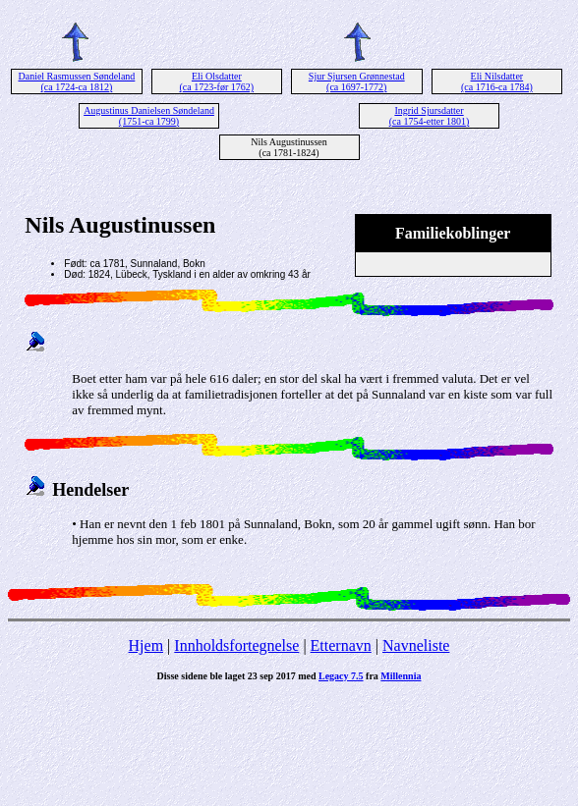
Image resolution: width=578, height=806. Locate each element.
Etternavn (341, 645)
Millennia (400, 676)
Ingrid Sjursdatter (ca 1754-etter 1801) (429, 116)
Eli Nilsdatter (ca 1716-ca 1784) (497, 81)
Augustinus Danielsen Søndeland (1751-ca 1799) (149, 116)
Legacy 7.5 (341, 676)
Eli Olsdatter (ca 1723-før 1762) (217, 81)
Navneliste (415, 645)
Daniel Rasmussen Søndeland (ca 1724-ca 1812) (76, 81)
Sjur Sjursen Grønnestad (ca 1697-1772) (357, 81)
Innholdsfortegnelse (236, 645)
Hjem (146, 645)
